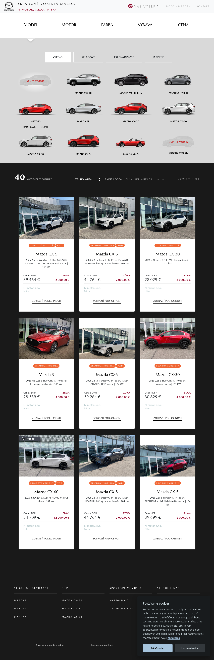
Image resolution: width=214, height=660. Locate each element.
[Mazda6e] (83, 109)
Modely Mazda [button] (177, 6)
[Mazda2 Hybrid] (178, 81)
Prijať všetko (157, 648)
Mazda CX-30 (167, 254)
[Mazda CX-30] (131, 109)
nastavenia (174, 637)
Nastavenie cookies (102, 644)
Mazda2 (20, 600)
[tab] (31, 25)
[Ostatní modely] (178, 142)
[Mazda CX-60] (178, 109)
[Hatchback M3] (29, 126)
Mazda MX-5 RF (121, 608)
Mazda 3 (46, 374)
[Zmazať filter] (188, 179)
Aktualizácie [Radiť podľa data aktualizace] (144, 179)
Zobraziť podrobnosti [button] (46, 301)
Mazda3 (20, 608)
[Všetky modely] (35, 79)
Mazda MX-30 (72, 617)
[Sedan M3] (44, 126)
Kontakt (203, 6)
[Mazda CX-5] (83, 142)
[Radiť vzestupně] (157, 179)
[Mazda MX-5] (131, 142)
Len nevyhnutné (189, 648)
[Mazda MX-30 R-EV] (131, 81)
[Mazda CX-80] (35, 142)
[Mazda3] (35, 109)
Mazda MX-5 (119, 600)
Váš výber (144, 6)
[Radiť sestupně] (162, 179)
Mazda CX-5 (46, 254)
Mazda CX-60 (46, 491)
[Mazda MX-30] (83, 81)
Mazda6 (20, 617)
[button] (50, 645)
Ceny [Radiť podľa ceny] (129, 179)
